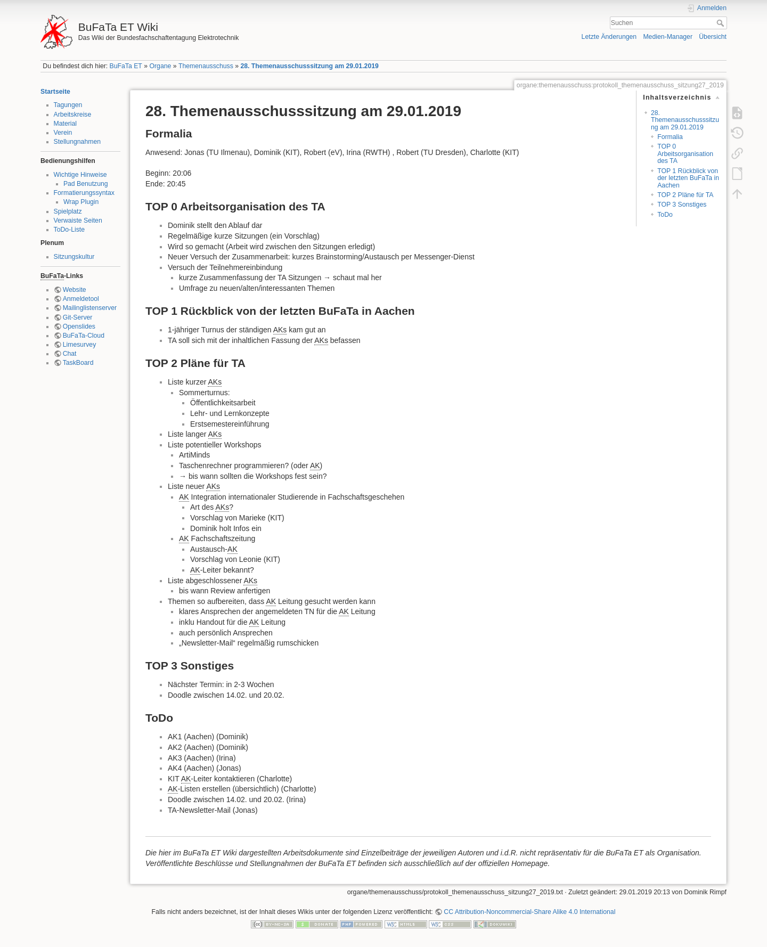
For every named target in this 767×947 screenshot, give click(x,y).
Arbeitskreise (73, 114)
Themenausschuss (205, 66)
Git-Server (78, 317)
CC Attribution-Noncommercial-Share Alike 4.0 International (529, 912)
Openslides (79, 326)
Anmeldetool (81, 299)
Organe (160, 66)
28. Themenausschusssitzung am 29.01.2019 (309, 66)
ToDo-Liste (69, 229)
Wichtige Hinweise (80, 174)
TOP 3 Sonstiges (681, 204)
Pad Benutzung (85, 183)
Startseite (55, 91)
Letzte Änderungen (609, 36)
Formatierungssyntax (84, 193)
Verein (63, 132)
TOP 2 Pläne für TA (685, 195)
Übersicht (713, 36)
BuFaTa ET (126, 66)
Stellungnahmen (77, 141)
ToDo (665, 214)
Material (65, 123)
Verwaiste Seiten (78, 220)
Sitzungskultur (74, 256)
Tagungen (68, 105)
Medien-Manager (667, 36)
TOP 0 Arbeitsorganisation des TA (685, 154)
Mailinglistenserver (90, 308)
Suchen (721, 23)
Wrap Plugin (81, 202)
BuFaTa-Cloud (83, 335)
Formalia (670, 137)
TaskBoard (78, 362)
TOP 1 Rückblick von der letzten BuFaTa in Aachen (688, 178)
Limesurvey (79, 344)
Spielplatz (68, 211)
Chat (70, 353)
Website (74, 289)
